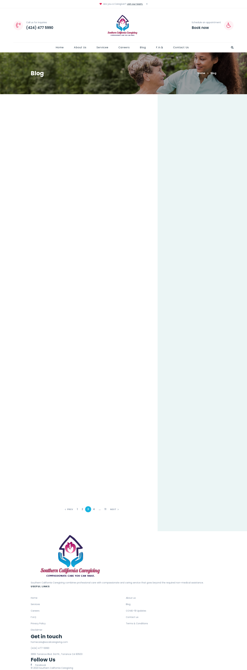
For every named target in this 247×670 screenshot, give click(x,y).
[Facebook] (38, 665)
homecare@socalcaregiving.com (49, 642)
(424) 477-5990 (40, 648)
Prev (69, 509)
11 (105, 509)
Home (201, 73)
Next (114, 509)
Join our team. (135, 4)
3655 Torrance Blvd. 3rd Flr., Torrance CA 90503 (56, 654)
